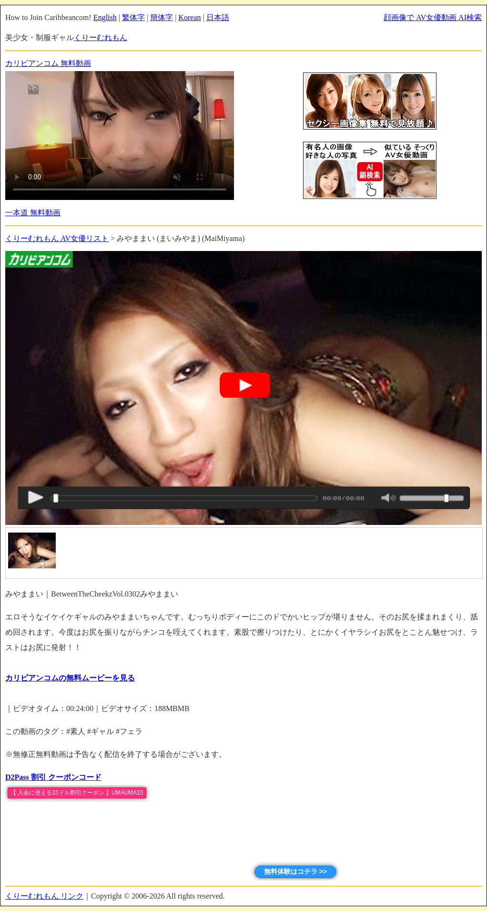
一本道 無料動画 (33, 213)
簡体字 (161, 17)
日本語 (217, 17)
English (105, 17)
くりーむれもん (100, 37)
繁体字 (133, 17)
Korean (189, 17)
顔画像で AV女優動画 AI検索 (433, 17)
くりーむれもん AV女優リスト (57, 238)
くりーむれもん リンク (44, 896)
